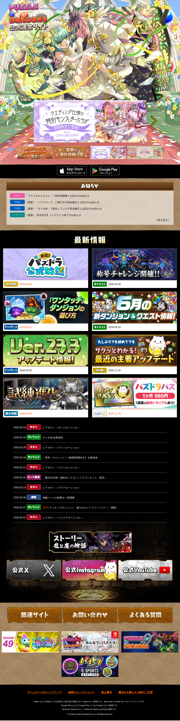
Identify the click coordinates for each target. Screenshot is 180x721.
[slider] (90, 121)
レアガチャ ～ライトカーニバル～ (61, 447)
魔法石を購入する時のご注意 (135, 692)
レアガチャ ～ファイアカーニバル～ (63, 517)
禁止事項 (106, 692)
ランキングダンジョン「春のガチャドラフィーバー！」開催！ (83, 507)
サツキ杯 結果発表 (53, 437)
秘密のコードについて (81, 692)
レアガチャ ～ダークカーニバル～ (61, 427)
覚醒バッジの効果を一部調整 (59, 497)
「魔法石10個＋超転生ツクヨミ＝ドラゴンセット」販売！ (75, 477)
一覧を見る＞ (162, 220)
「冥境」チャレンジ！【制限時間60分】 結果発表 (70, 457)
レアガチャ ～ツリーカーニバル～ (61, 467)
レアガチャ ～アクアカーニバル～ (61, 487)
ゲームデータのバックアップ (44, 692)
